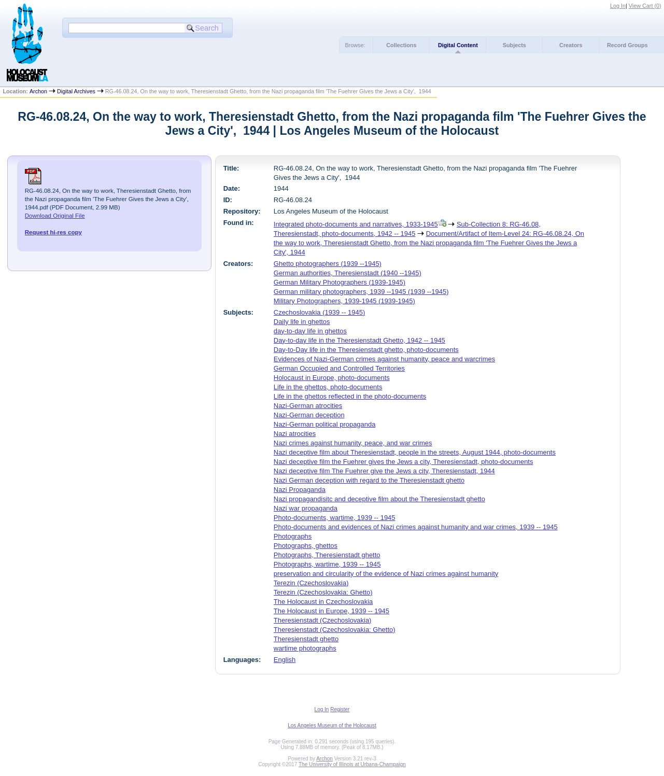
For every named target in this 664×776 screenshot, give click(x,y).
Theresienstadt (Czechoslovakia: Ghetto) (334, 629)
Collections (401, 45)
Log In (618, 6)
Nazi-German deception (309, 415)
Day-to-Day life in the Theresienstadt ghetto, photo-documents (366, 350)
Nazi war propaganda (305, 508)
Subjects (514, 45)
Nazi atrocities (295, 434)
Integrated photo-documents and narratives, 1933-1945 (356, 224)
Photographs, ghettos (305, 545)
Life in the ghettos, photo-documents (328, 387)
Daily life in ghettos (302, 322)
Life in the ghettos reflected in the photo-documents (350, 396)
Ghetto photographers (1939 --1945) (328, 263)
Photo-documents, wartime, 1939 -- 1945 (334, 517)
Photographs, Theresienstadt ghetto (327, 555)
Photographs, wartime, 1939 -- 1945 (327, 564)
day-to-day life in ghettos (310, 331)
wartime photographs (305, 648)
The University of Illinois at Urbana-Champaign (352, 764)
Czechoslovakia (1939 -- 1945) (319, 312)
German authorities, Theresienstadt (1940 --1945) (347, 273)
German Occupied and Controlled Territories (339, 368)
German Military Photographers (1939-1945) (339, 282)
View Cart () (645, 6)
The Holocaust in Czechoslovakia (323, 601)
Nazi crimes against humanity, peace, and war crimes (353, 443)
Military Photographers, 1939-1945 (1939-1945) (344, 301)
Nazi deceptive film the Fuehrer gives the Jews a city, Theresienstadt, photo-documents (403, 461)
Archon (38, 91)
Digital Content (458, 45)
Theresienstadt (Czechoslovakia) (323, 620)
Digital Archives (76, 91)
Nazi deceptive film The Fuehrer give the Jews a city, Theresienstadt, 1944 (384, 471)
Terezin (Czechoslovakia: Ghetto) (323, 592)
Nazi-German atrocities (308, 406)
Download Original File (55, 216)
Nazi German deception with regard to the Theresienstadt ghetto (369, 480)
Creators (570, 45)
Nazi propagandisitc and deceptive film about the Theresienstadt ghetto (379, 499)
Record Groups (627, 45)
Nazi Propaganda (300, 489)
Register (339, 709)
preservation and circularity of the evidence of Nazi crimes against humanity (386, 573)
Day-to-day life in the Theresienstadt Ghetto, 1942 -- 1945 (359, 340)
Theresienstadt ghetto (306, 639)
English (284, 660)
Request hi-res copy (53, 232)
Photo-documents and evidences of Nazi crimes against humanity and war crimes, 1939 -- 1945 (416, 527)
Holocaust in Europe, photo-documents (332, 378)
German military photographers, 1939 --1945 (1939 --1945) (361, 291)
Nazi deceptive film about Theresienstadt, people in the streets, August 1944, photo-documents (415, 452)
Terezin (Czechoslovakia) (311, 583)
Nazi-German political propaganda (325, 424)
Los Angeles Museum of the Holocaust (332, 725)
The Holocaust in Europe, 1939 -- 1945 (331, 611)
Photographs (293, 536)
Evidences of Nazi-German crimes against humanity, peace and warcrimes (384, 359)
